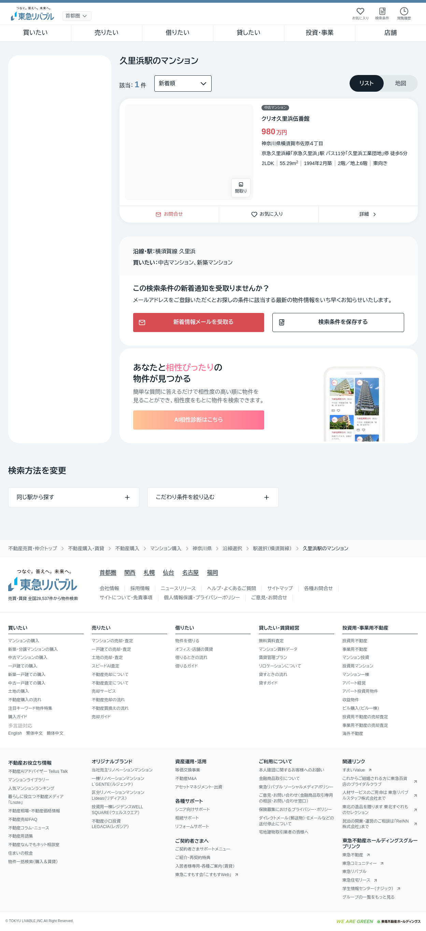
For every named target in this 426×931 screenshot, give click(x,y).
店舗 (390, 32)
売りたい (106, 32)
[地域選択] (76, 15)
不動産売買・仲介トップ (32, 548)
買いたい (35, 32)
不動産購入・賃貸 (86, 548)
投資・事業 (319, 32)
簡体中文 (55, 733)
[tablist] (384, 83)
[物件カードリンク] (268, 152)
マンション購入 (165, 548)
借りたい (177, 32)
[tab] (367, 83)
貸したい (249, 32)
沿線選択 (232, 548)
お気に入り (269, 214)
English (15, 733)
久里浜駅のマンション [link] (326, 548)
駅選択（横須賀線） (272, 548)
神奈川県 (202, 548)
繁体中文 (34, 733)
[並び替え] (183, 83)
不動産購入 (127, 548)
